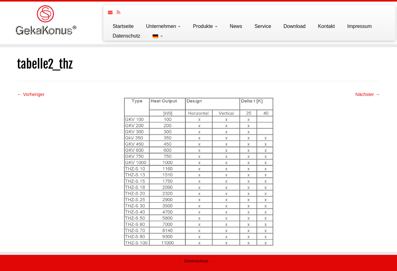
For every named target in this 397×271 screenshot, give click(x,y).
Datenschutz (126, 35)
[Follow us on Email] (112, 12)
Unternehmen (163, 26)
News (236, 26)
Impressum (359, 26)
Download (294, 26)
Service (263, 26)
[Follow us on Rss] (120, 12)
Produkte (205, 26)
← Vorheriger (30, 94)
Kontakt (326, 26)
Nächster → (367, 94)
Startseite (123, 26)
